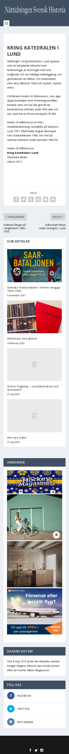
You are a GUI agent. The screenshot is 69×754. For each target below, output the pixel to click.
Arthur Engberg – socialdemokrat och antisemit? (33, 388)
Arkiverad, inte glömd (22, 338)
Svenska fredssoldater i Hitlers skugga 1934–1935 (33, 289)
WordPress (34, 744)
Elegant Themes (34, 740)
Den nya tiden (16, 437)
